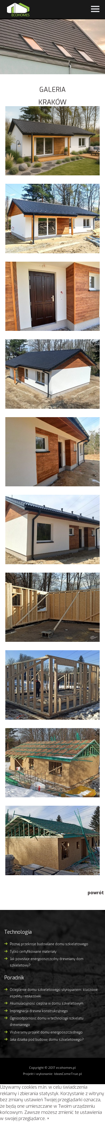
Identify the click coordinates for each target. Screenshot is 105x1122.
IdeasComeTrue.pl (68, 1074)
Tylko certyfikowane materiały (33, 951)
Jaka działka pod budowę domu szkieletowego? (47, 1039)
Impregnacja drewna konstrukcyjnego (39, 1011)
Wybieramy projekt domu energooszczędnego (46, 1032)
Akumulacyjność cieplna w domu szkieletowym (46, 1003)
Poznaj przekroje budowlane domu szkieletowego (49, 944)
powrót (96, 893)
